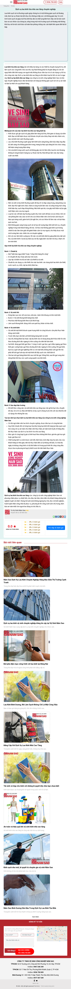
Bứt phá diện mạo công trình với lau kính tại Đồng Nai (26, 664)
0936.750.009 (50, 2)
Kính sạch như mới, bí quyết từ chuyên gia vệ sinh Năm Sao (28, 867)
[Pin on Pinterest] (63, 517)
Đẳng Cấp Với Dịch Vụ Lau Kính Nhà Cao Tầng (23, 745)
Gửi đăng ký (12, 951)
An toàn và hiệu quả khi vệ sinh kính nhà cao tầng (24, 827)
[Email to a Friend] (60, 517)
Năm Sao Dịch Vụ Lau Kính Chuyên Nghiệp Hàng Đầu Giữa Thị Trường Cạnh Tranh (35, 581)
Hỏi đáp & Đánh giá (55, 528)
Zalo (60, 2)
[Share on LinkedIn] (65, 517)
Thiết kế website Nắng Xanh (47, 986)
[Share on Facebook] (56, 517)
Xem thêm (35, 917)
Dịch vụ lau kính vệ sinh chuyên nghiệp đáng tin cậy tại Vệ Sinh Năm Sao (34, 623)
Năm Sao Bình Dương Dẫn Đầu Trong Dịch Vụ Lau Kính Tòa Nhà (30, 908)
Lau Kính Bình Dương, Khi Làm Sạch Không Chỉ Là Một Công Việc (31, 705)
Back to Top (35, 983)
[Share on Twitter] (58, 517)
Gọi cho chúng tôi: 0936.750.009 (24, 951)
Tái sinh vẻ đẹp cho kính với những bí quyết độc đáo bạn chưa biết (31, 786)
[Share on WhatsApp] (54, 517)
